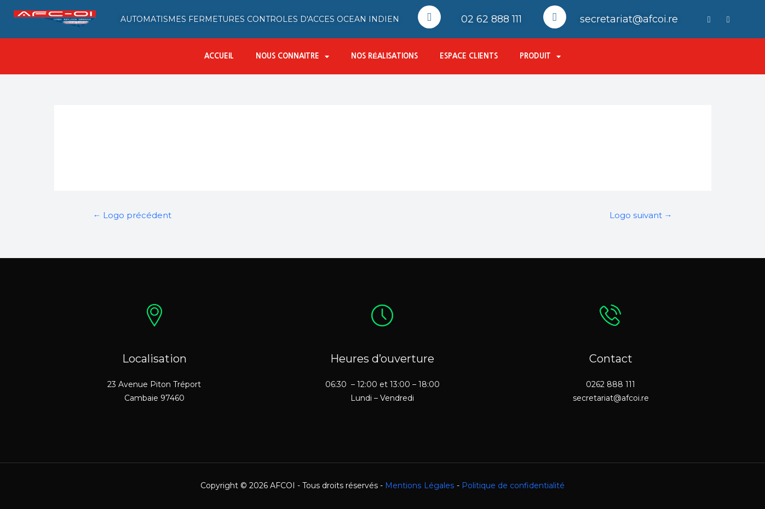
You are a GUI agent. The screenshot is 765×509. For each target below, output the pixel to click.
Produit (540, 57)
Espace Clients (469, 56)
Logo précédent (132, 215)
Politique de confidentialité (512, 485)
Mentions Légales (420, 485)
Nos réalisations (384, 56)
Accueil (219, 56)
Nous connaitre (292, 57)
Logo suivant (640, 215)
